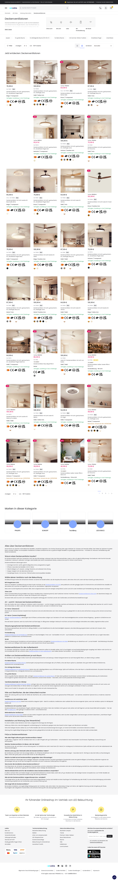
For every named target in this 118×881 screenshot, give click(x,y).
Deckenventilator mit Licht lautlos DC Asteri (44, 255)
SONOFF (45, 530)
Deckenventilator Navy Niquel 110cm (44, 364)
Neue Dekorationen (65, 837)
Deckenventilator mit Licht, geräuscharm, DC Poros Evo (99, 148)
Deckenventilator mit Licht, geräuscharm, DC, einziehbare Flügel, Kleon (18, 92)
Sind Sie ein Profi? (10, 840)
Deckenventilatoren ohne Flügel (14, 715)
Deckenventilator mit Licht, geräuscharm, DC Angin (72, 416)
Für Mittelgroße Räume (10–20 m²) (40, 38)
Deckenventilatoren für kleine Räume (15, 663)
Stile (61, 842)
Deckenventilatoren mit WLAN (59, 641)
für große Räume (21, 38)
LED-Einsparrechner (37, 837)
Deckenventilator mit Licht (53, 585)
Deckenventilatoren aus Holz (13, 701)
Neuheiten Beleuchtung (39, 830)
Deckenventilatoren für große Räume (44, 676)
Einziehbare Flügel (97, 38)
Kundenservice (9, 833)
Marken (34, 833)
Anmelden (8, 844)
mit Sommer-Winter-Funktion (78, 38)
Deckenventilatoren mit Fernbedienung (16, 635)
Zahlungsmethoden (10, 837)
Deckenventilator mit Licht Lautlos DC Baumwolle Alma (17, 201)
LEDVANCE (100, 530)
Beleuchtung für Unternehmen (41, 842)
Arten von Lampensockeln (39, 835)
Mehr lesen (8, 29)
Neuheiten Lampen (65, 830)
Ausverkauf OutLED (37, 844)
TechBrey (73, 530)
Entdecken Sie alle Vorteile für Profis (104, 2)
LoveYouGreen (64, 846)
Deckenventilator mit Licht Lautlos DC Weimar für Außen (17, 417)
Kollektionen (63, 844)
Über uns (7, 830)
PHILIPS (17, 530)
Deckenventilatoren (39, 13)
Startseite (7, 13)
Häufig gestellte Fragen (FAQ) (13, 842)
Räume (62, 840)
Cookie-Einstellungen (74, 866)
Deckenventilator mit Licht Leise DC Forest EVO (100, 202)
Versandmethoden (10, 835)
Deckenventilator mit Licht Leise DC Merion (44, 416)
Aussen (9, 38)
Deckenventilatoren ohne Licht (87, 594)
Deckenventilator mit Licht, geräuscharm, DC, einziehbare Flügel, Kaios (18, 255)
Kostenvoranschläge (38, 840)
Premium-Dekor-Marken (67, 835)
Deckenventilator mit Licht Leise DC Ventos (71, 201)
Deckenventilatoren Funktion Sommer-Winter (18, 684)
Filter (9, 46)
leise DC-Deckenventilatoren (13, 617)
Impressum (96, 866)
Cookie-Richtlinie (60, 866)
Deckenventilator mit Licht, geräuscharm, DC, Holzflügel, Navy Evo (99, 92)
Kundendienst (86, 866)
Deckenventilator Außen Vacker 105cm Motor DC (99, 365)
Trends (62, 833)
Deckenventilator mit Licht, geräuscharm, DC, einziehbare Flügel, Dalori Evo (18, 361)
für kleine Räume (60, 38)
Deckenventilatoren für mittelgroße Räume (17, 669)
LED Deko (15, 13)
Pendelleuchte (12, 710)
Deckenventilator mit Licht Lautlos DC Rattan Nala (71, 94)
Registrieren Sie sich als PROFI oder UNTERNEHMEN (80, 2)
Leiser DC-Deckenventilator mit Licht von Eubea (72, 361)
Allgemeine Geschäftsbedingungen (29, 866)
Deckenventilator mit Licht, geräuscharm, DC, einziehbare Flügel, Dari (45, 148)
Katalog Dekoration (25, 13)
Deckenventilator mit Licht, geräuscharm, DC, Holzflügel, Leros (45, 92)
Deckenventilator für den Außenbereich (40, 651)
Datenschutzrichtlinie (47, 866)
